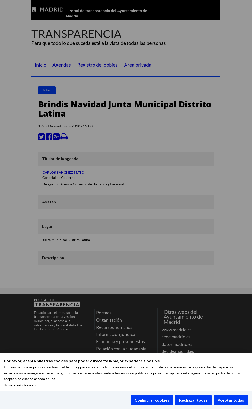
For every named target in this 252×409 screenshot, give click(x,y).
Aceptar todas (231, 400)
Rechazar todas (193, 400)
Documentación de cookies (20, 385)
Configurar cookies (152, 400)
